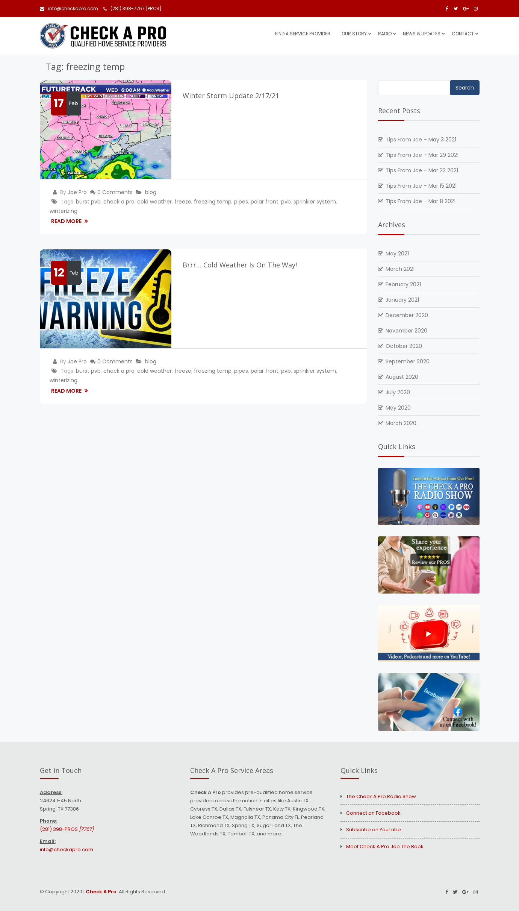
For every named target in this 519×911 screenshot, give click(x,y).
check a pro (119, 201)
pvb (286, 201)
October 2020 (404, 346)
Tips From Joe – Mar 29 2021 (422, 155)
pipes (241, 201)
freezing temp (213, 201)
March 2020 (401, 423)
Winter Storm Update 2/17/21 (231, 95)
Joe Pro (77, 192)
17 (59, 103)
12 (59, 273)
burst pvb (88, 201)
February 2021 (403, 284)
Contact (463, 33)
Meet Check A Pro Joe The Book (385, 846)
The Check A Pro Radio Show (381, 796)
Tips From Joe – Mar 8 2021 (420, 201)
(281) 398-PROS (67, 829)
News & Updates (421, 33)
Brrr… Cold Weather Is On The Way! (240, 264)
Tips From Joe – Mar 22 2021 (422, 170)
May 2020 (398, 407)
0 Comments (115, 192)
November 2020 (406, 330)
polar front (264, 201)
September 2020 (408, 361)
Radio (385, 33)
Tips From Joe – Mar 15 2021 (421, 186)
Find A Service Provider (302, 33)
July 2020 (398, 392)
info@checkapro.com (69, 8)
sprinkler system (315, 201)
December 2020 (407, 315)
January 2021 (402, 300)
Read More (67, 221)
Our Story (354, 33)
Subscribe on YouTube (373, 829)
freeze (182, 201)
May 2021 (397, 253)
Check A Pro (101, 891)
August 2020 (402, 377)
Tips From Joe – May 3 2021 (421, 139)
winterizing (63, 211)
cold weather (154, 201)
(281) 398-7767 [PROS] (132, 8)
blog (150, 192)
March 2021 (400, 269)
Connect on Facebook (373, 813)
